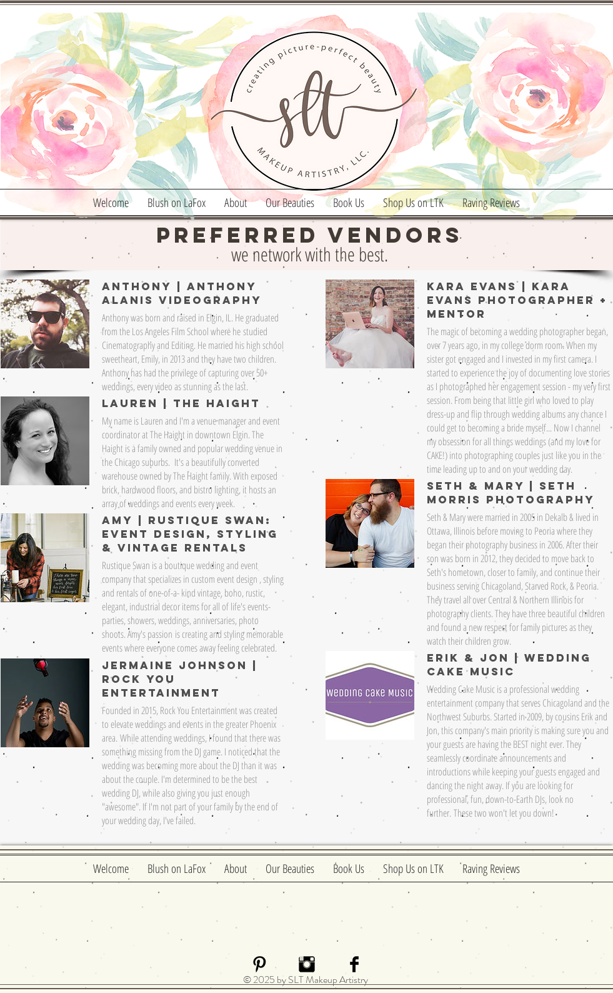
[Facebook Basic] (354, 964)
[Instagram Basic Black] (307, 964)
